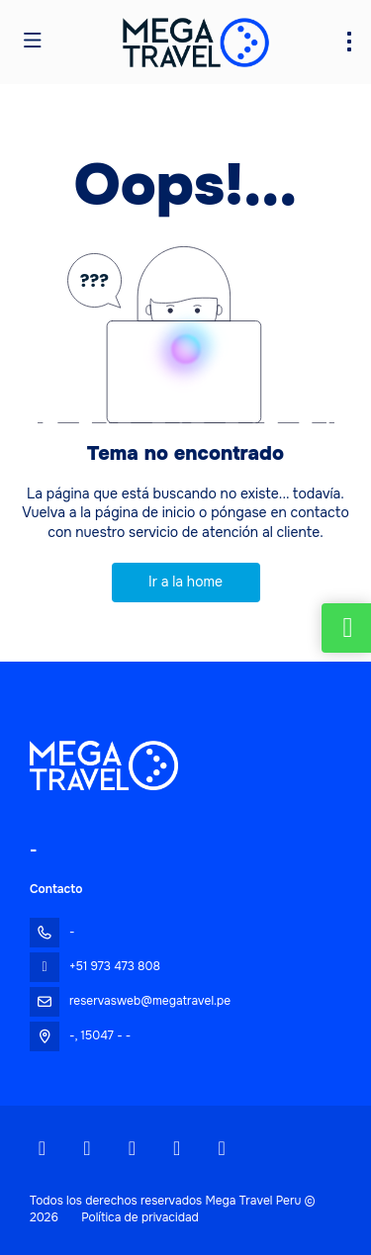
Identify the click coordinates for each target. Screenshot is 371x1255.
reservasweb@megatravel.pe (150, 1001)
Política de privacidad (140, 1217)
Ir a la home (185, 581)
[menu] (349, 41)
